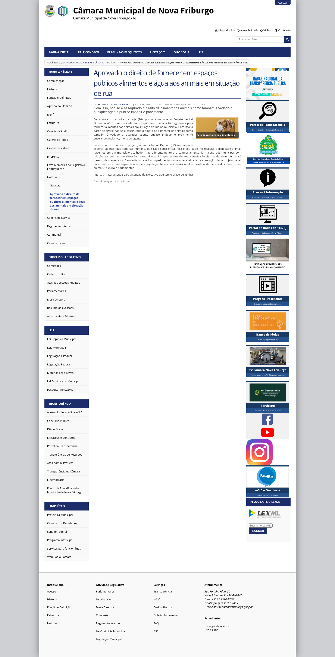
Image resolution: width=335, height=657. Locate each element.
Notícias (112, 62)
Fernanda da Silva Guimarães (114, 104)
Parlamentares (105, 591)
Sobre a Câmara (94, 62)
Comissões (103, 615)
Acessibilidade (249, 30)
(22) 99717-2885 (228, 603)
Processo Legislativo (64, 257)
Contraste (284, 30)
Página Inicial (59, 52)
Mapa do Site (226, 30)
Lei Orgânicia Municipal (111, 631)
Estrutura (53, 615)
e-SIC (157, 599)
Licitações (158, 52)
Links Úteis (56, 506)
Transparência (59, 404)
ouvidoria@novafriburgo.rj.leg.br (233, 607)
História (52, 599)
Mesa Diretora (105, 607)
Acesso (51, 591)
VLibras (268, 30)
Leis (200, 52)
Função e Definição (59, 607)
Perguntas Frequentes (124, 52)
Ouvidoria (182, 52)
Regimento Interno (108, 623)
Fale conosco (88, 52)
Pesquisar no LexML (265, 502)
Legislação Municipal (109, 639)
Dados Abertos (163, 607)
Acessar (283, 2)
